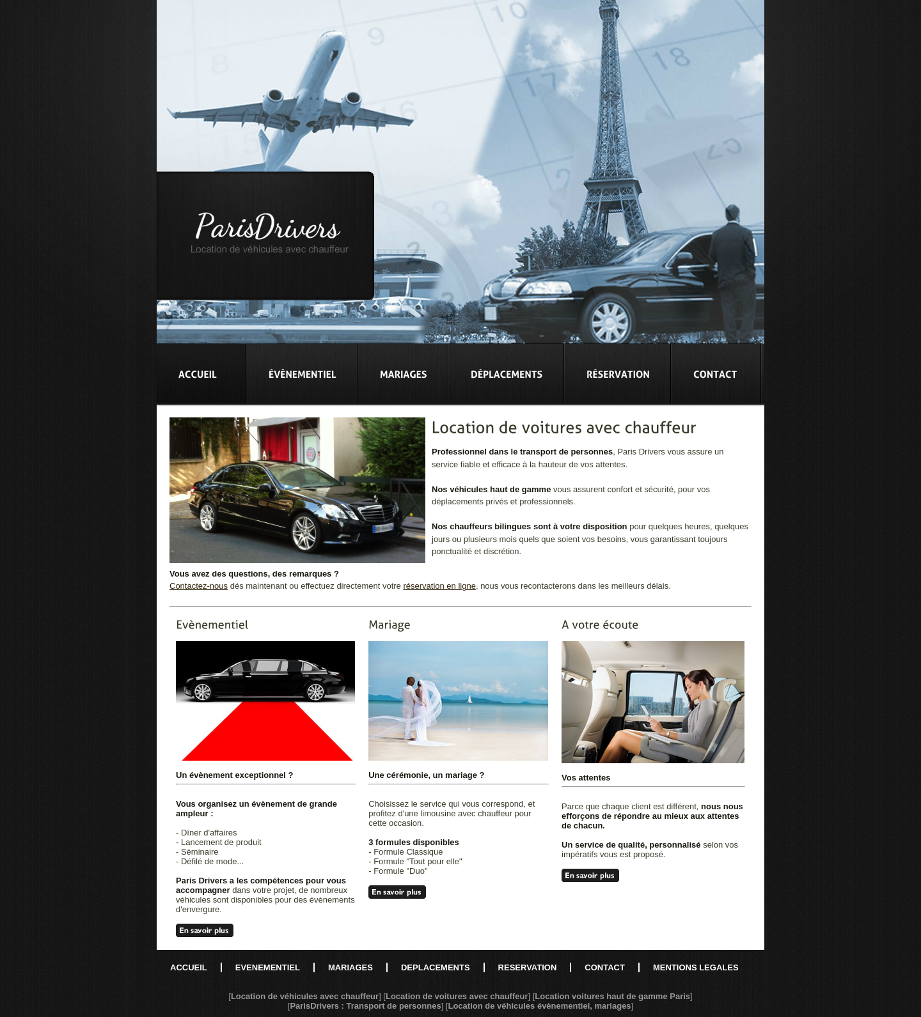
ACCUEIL (188, 967)
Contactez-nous (198, 586)
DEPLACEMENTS (435, 967)
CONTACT (605, 967)
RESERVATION (527, 967)
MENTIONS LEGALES (696, 967)
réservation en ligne (439, 586)
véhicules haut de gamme (500, 489)
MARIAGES (350, 967)
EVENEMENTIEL (267, 967)
